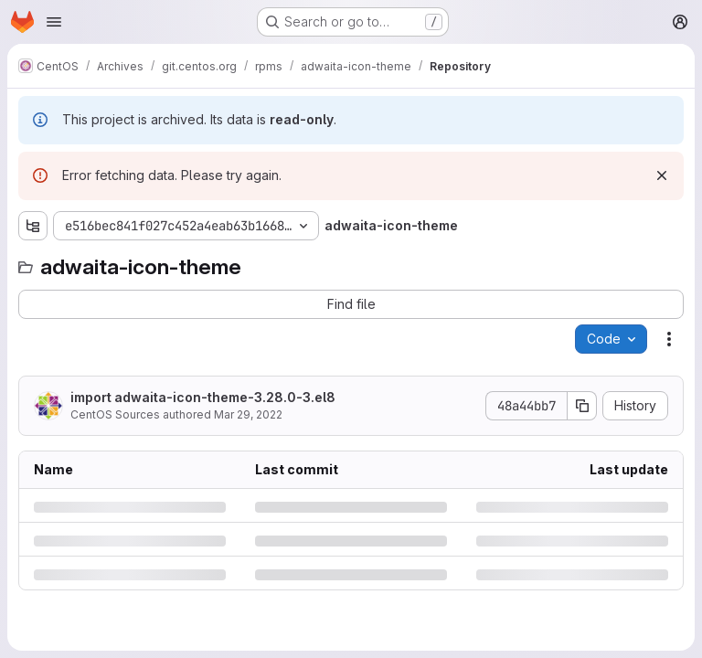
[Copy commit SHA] (582, 405)
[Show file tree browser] (33, 225)
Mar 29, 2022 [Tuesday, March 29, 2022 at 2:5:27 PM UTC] (248, 414)
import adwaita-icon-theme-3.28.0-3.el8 (202, 397)
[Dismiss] (662, 175)
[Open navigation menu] (54, 22)
